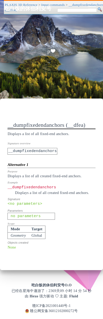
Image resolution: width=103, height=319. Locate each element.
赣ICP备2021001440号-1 (51, 306)
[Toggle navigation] (92, 8)
